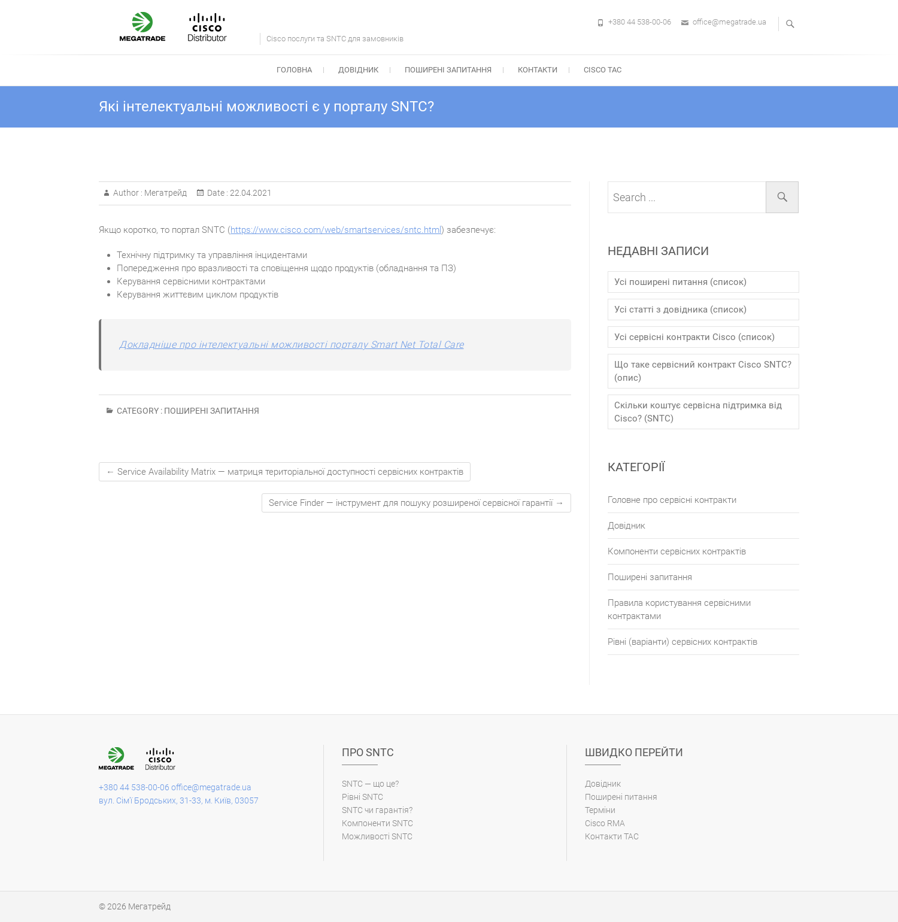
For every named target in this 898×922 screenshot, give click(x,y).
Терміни (600, 810)
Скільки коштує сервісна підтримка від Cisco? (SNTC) (698, 412)
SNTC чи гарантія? (377, 810)
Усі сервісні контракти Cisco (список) (694, 337)
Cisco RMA (605, 823)
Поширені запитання (448, 69)
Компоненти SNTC (377, 823)
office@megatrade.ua (729, 21)
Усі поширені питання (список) (680, 282)
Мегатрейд (164, 193)
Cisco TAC (602, 69)
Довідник (358, 69)
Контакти (537, 69)
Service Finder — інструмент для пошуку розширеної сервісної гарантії (416, 503)
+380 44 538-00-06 (639, 21)
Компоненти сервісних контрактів (677, 551)
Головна (294, 69)
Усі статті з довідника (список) (680, 309)
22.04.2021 (250, 193)
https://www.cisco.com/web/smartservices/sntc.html (335, 230)
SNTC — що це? (370, 783)
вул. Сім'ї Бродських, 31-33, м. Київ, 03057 (179, 800)
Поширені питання (621, 797)
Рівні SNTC (362, 797)
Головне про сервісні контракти (672, 500)
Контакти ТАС (612, 836)
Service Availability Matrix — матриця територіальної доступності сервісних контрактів (284, 471)
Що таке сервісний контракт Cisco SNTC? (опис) (702, 371)
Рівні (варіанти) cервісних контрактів (682, 641)
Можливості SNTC (377, 836)
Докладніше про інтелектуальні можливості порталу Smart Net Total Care (291, 344)
